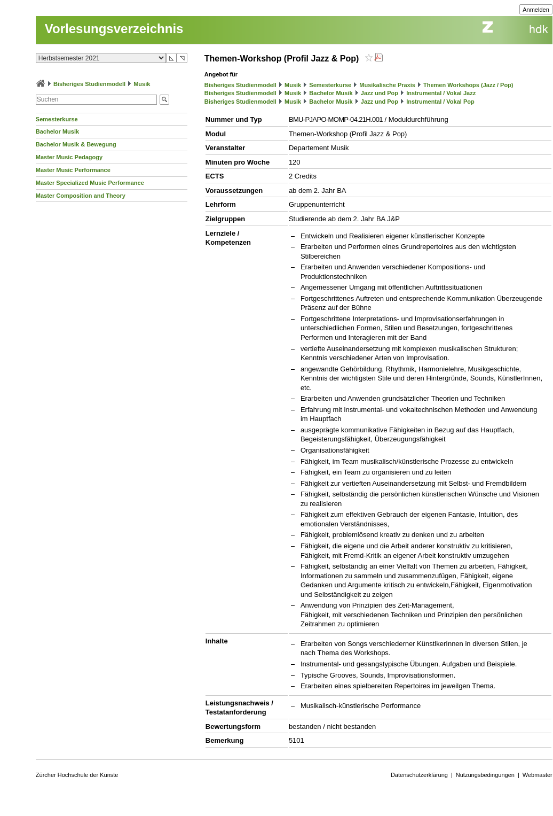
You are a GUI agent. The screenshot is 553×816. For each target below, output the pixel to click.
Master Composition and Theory (80, 195)
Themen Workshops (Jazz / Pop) (468, 85)
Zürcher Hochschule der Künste (77, 775)
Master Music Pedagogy (69, 157)
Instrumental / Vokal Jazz (441, 93)
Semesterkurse (57, 119)
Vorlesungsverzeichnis (114, 28)
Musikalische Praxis (387, 85)
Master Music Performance (73, 170)
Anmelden (536, 9)
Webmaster (537, 775)
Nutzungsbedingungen (485, 775)
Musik (141, 84)
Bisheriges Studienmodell (89, 84)
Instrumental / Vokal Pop (440, 101)
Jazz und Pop (379, 93)
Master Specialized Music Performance (90, 183)
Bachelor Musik (57, 131)
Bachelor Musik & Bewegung (76, 144)
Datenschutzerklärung (419, 775)
